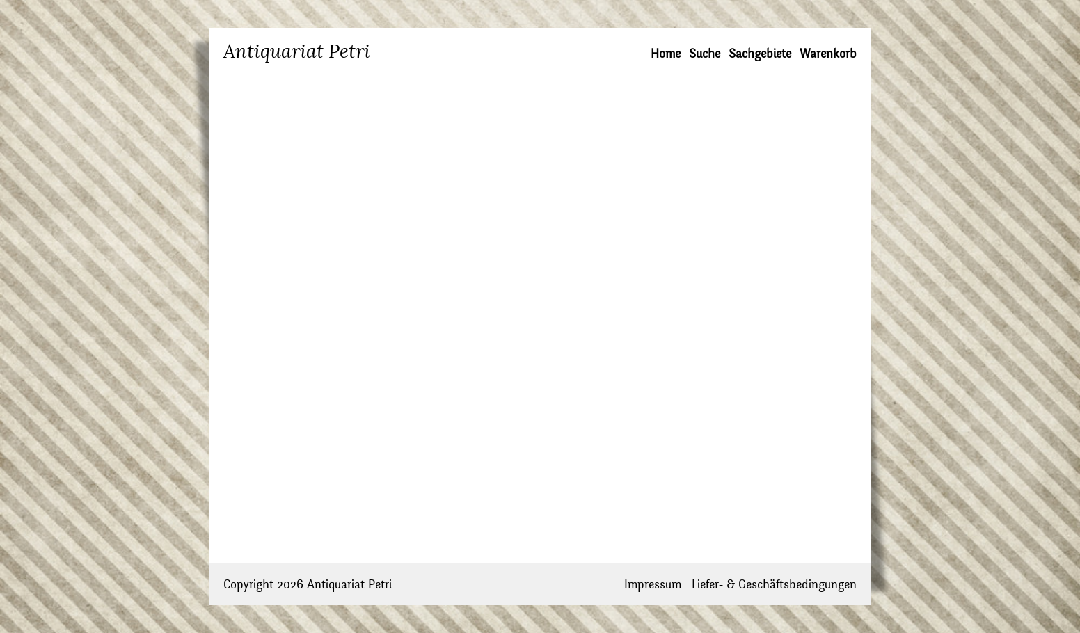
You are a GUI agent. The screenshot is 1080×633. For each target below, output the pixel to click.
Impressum (652, 584)
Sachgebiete (760, 54)
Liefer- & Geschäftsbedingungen (774, 584)
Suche (704, 54)
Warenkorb (828, 54)
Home (666, 54)
